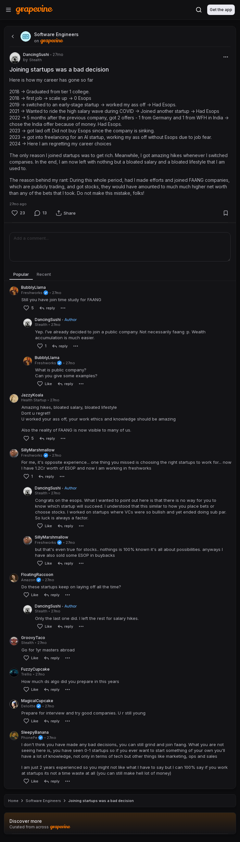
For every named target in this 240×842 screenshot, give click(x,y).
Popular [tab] (21, 274)
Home (13, 800)
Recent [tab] (44, 274)
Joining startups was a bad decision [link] (101, 800)
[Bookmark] (226, 213)
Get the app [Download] (221, 9)
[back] (12, 36)
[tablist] (120, 274)
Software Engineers (43, 800)
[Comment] (40, 212)
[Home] (34, 9)
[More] (226, 57)
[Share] (66, 213)
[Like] (18, 212)
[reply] (47, 308)
